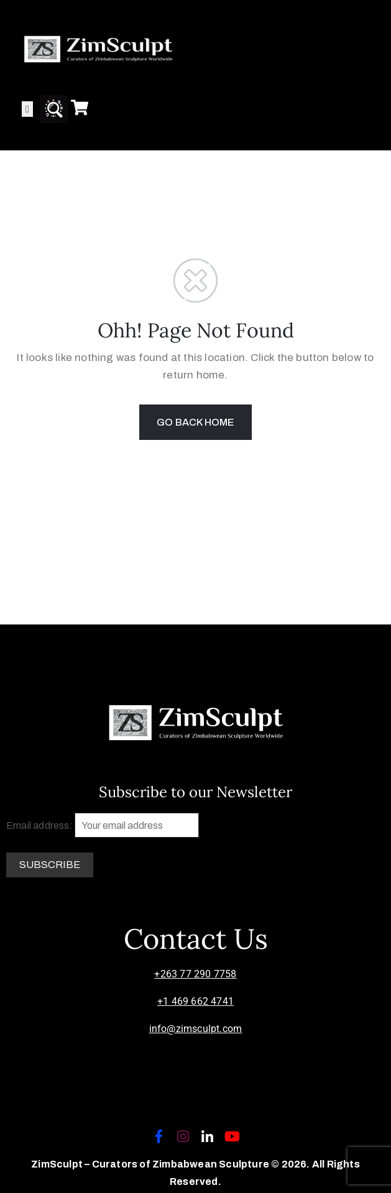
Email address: (102, 825)
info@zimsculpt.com (195, 1029)
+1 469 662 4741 (195, 1001)
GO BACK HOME (195, 422)
